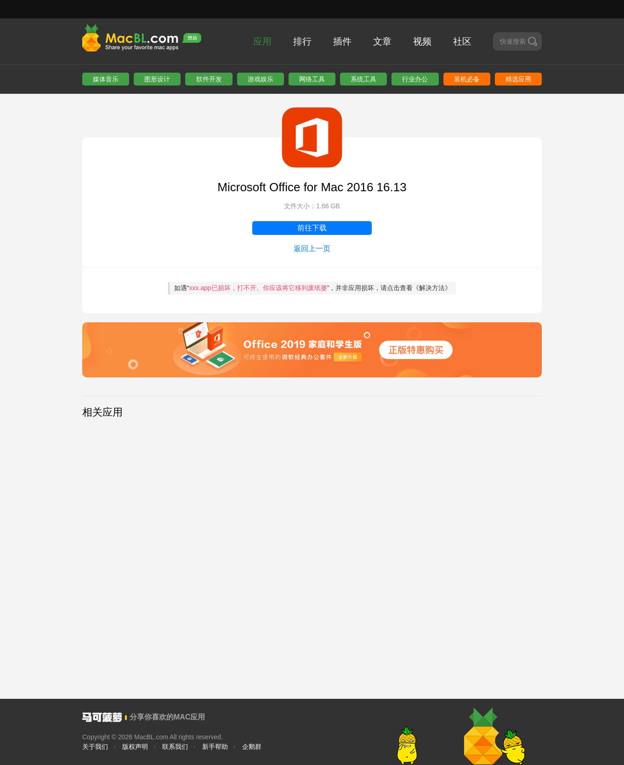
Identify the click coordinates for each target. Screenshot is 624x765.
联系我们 (175, 746)
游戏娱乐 (260, 79)
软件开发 (209, 79)
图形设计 (157, 79)
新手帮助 (215, 746)
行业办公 (415, 79)
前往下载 (312, 228)
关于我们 (95, 746)
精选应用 (518, 79)
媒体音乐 (106, 79)
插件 (342, 41)
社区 (462, 41)
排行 (302, 41)
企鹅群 (251, 746)
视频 (422, 41)
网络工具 (312, 79)
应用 (262, 41)
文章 (382, 41)
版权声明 (135, 746)
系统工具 (363, 79)
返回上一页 (312, 248)
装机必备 (467, 79)
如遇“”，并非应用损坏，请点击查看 (313, 287)
